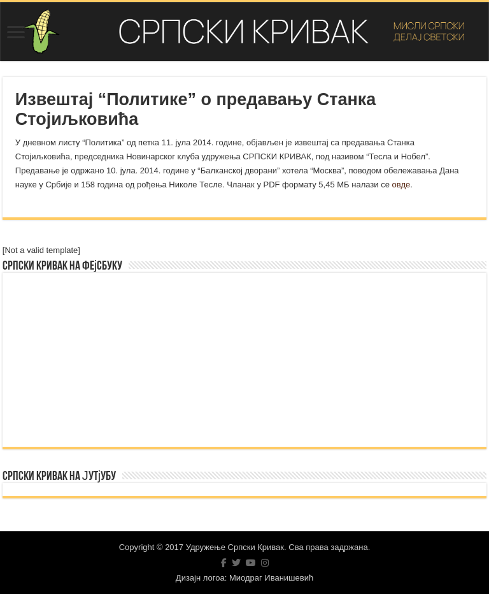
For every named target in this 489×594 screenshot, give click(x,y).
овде (401, 184)
